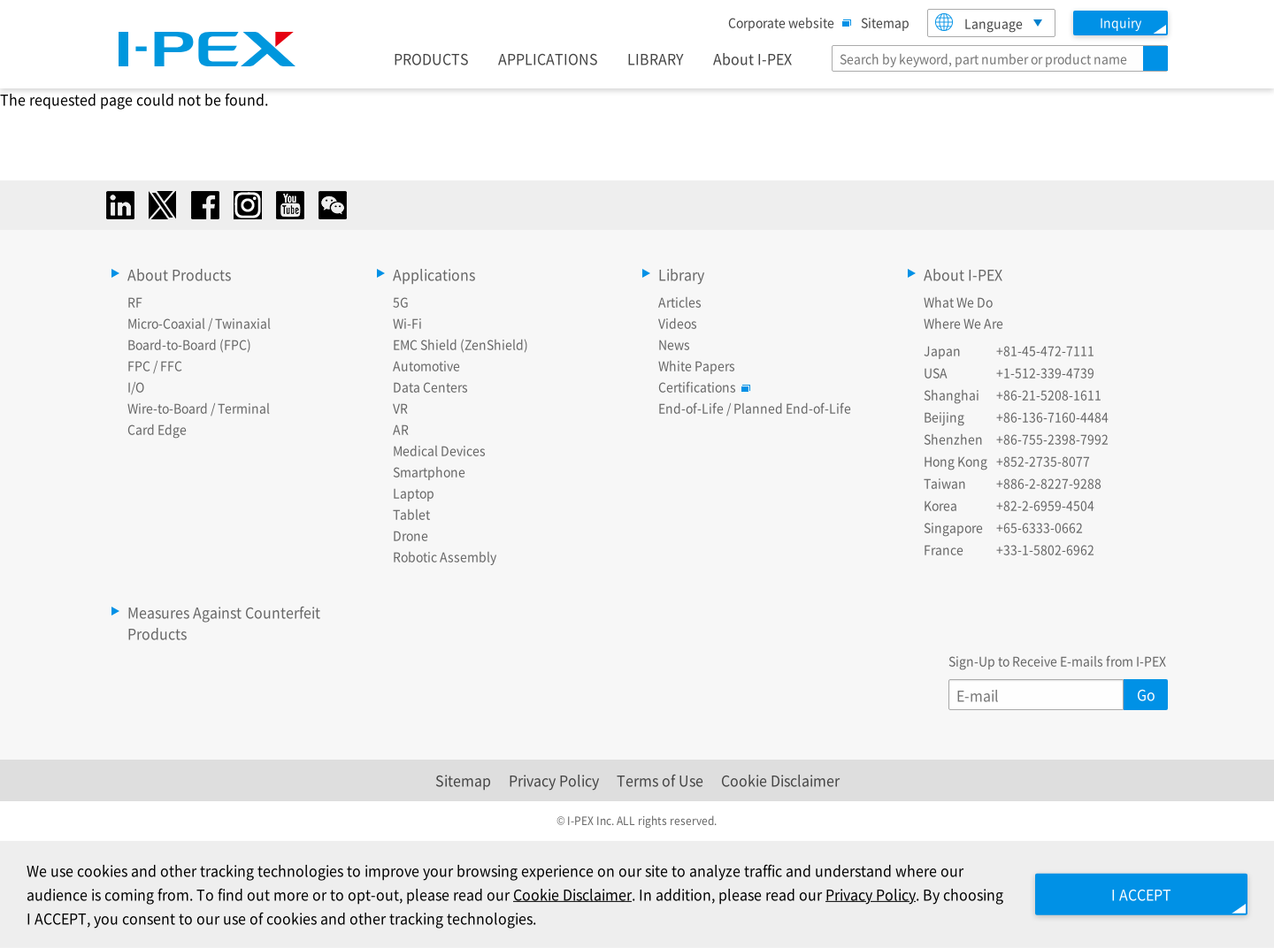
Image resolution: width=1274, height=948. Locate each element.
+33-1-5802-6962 (1045, 549)
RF (134, 301)
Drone (410, 535)
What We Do (958, 301)
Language (979, 22)
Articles (680, 301)
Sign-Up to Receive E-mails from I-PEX (1057, 660)
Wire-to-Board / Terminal (198, 408)
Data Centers (430, 386)
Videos (677, 323)
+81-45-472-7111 (1045, 350)
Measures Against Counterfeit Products (223, 622)
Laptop (413, 492)
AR (401, 429)
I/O (135, 386)
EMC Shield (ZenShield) (460, 344)
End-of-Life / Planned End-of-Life (754, 408)
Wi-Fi (407, 323)
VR (400, 408)
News (674, 344)
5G (401, 301)
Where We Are (963, 323)
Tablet (411, 514)
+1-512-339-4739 (1045, 372)
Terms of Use (660, 780)
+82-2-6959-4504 (1045, 505)
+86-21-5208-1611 (1048, 394)
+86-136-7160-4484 (1052, 416)
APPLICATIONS (548, 58)
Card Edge (157, 429)
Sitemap (885, 22)
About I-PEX (752, 58)
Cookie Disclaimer (780, 780)
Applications (434, 274)
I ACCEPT (1141, 894)
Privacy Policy (554, 780)
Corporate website (785, 22)
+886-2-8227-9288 (1048, 483)
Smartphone (429, 471)
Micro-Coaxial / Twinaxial (199, 323)
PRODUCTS (431, 58)
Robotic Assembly (444, 556)
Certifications (701, 386)
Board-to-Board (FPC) (189, 344)
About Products (179, 274)
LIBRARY (655, 58)
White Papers (696, 365)
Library (681, 274)
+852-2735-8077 (1043, 461)
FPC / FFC (154, 365)
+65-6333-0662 (1039, 527)
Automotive (426, 365)
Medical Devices (439, 450)
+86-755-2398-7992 (1052, 438)
